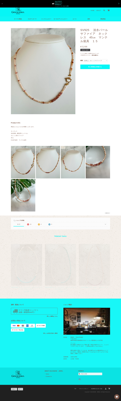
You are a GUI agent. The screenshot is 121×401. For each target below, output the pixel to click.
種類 (81, 60)
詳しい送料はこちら (52, 316)
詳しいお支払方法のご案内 (50, 333)
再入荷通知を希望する (95, 66)
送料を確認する (95, 55)
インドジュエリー (46, 19)
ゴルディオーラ (32, 19)
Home (93, 10)
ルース (75, 19)
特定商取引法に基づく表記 (96, 388)
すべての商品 (18, 19)
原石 (89, 19)
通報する (107, 213)
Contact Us (49, 376)
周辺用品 (103, 19)
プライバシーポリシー (83, 388)
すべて (18, 224)
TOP (75, 388)
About (98, 10)
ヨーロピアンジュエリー (60, 19)
